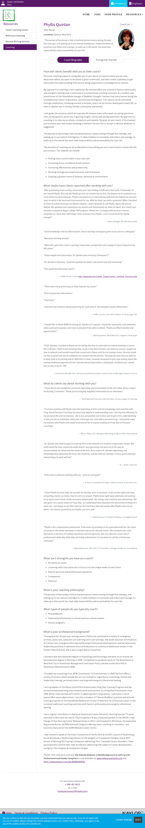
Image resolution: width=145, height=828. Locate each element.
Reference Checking (15, 35)
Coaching (10, 47)
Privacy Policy (48, 813)
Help (7, 813)
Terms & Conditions (26, 813)
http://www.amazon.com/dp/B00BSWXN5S (64, 761)
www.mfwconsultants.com (109, 758)
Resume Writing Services (17, 41)
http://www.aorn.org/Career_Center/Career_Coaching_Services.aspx (107, 276)
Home (86, 14)
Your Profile (113, 14)
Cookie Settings (124, 820)
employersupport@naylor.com (73, 791)
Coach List (125, 24)
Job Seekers (118, 3)
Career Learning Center (17, 29)
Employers (135, 3)
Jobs (97, 14)
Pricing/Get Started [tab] (106, 59)
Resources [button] (133, 14)
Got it (138, 820)
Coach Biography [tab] (73, 59)
